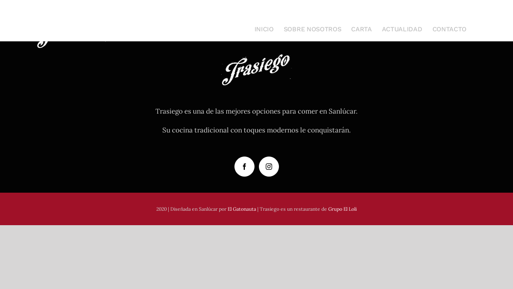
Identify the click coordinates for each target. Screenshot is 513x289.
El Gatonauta (242, 209)
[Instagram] (269, 167)
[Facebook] (244, 167)
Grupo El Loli (342, 209)
